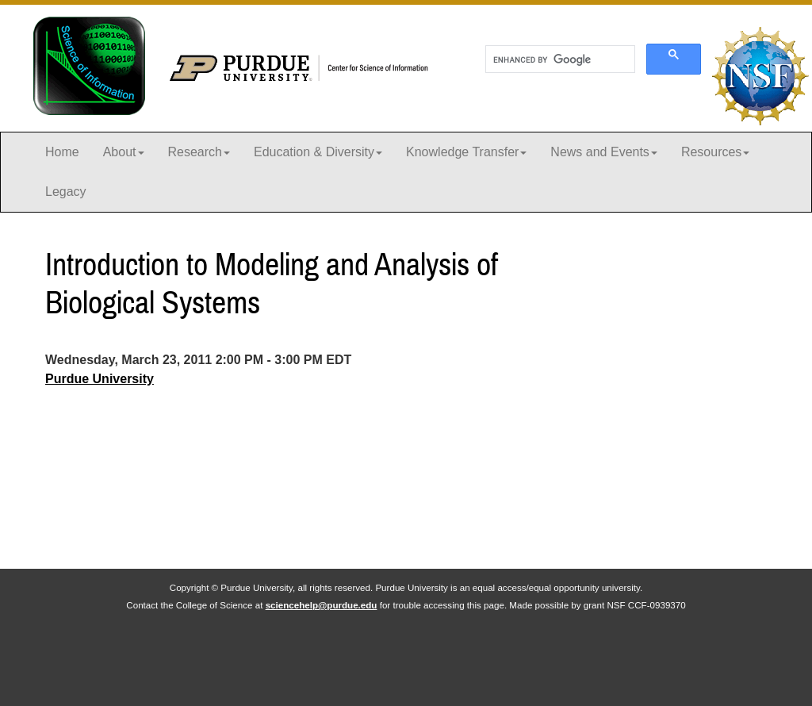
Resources (715, 152)
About (123, 152)
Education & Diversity (318, 152)
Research (199, 152)
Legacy (65, 191)
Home (62, 152)
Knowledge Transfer (466, 152)
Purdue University (99, 379)
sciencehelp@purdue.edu (321, 605)
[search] (558, 59)
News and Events (603, 152)
